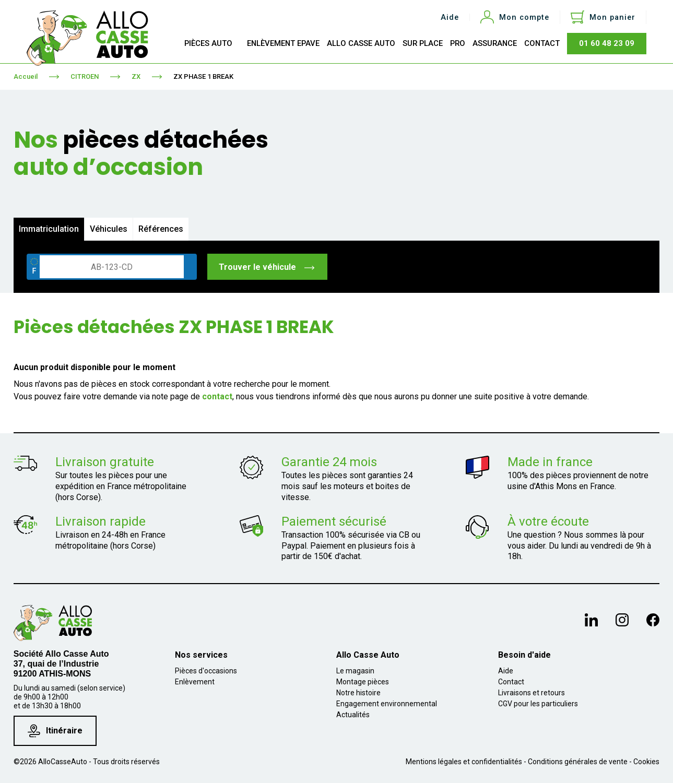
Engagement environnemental (386, 703)
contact (217, 396)
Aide (450, 17)
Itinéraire (55, 730)
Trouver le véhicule (267, 267)
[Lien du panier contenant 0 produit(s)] (603, 17)
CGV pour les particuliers (538, 703)
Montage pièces (362, 682)
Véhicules (108, 229)
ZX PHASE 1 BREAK (203, 76)
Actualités (353, 714)
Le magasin (355, 671)
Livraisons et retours (531, 693)
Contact (511, 682)
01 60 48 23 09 (606, 43)
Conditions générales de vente (578, 761)
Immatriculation (49, 229)
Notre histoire (358, 693)
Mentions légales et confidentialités (464, 761)
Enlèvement (195, 682)
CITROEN (84, 76)
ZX (136, 76)
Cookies (646, 761)
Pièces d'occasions (206, 671)
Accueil (26, 76)
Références (160, 229)
